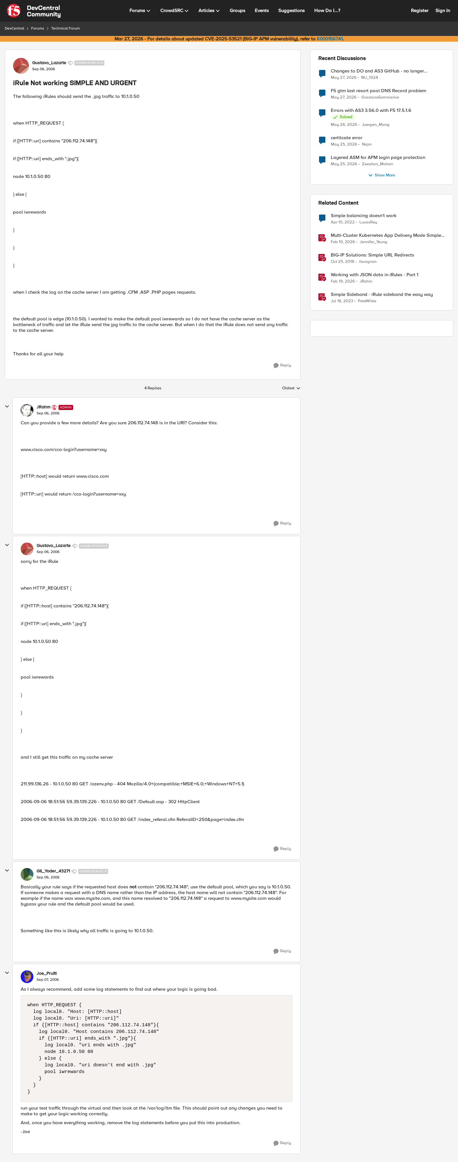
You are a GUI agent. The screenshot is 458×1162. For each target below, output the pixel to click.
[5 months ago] (343, 242)
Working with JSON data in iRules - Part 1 (374, 274)
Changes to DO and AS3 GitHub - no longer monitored (377, 71)
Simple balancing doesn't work (364, 215)
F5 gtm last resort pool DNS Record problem (378, 90)
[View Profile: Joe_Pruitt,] (27, 976)
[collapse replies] (7, 406)
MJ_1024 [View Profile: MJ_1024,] (369, 77)
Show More (381, 175)
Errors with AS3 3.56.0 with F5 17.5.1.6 (371, 110)
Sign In (442, 10)
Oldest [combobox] (291, 388)
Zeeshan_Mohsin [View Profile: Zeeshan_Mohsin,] (377, 164)
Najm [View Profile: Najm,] (367, 144)
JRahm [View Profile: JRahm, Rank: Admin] (43, 407)
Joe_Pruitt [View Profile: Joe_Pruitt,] (47, 973)
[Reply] (282, 365)
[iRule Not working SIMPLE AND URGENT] (48, 413)
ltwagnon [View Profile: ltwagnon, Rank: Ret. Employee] (368, 261)
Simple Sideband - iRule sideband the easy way (382, 294)
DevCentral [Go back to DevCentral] (14, 28)
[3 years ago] (342, 301)
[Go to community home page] (34, 10)
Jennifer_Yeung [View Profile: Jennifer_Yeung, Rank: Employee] (373, 242)
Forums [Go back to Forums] (37, 28)
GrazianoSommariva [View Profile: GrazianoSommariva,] (380, 97)
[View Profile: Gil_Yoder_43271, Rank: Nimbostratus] (27, 874)
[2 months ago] (344, 77)
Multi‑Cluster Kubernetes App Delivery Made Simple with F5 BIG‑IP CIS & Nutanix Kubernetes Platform (386, 235)
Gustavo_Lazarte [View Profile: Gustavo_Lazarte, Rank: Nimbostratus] (49, 62)
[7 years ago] (342, 261)
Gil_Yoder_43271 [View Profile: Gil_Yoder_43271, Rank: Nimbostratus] (53, 871)
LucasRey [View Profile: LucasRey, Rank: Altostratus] (368, 222)
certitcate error (346, 137)
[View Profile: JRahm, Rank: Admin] (27, 410)
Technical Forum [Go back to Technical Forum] (65, 28)
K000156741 (330, 39)
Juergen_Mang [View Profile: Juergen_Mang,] (376, 124)
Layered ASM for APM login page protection (378, 157)
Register (419, 10)
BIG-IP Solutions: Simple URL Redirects (372, 255)
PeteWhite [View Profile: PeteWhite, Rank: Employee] (367, 301)
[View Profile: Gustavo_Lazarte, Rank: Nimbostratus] (21, 66)
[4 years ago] (343, 222)
